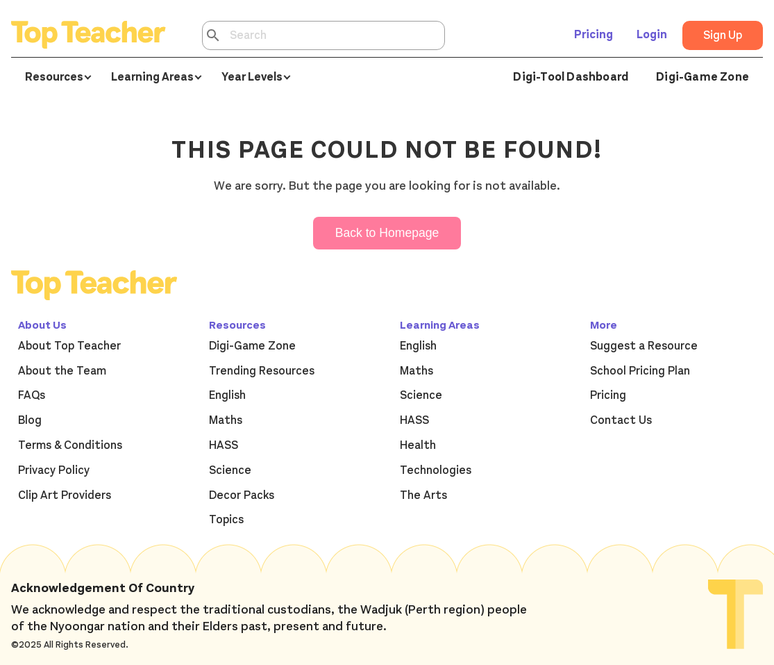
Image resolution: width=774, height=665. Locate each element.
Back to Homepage (387, 233)
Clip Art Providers (64, 495)
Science (230, 470)
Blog (30, 420)
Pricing (593, 34)
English (227, 395)
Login (652, 34)
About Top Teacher (69, 346)
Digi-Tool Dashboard (570, 77)
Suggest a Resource (644, 346)
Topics (226, 519)
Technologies (435, 470)
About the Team (62, 371)
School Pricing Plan (640, 371)
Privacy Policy (54, 470)
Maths (225, 420)
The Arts (423, 495)
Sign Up (722, 35)
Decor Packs (241, 495)
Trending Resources (261, 371)
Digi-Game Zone (702, 77)
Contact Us (621, 420)
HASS (223, 445)
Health (418, 445)
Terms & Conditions (70, 445)
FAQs (31, 395)
